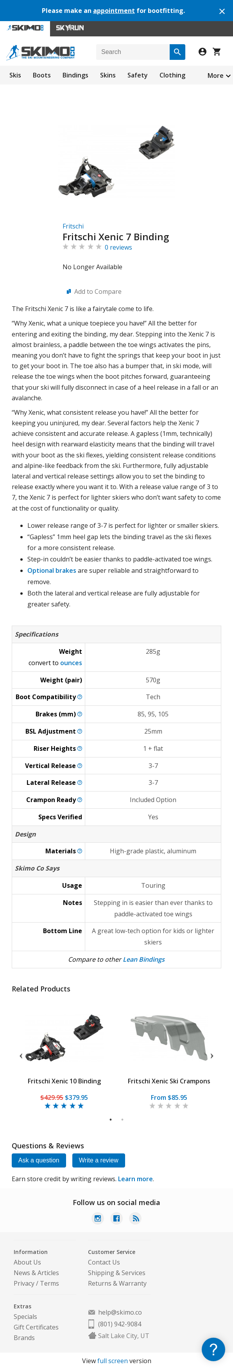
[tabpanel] (64, 1055)
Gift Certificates (36, 1327)
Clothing (172, 75)
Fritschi (73, 226)
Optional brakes (51, 570)
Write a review (98, 1160)
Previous (21, 1054)
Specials (25, 1316)
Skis (15, 75)
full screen (112, 1360)
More (216, 75)
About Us (27, 1262)
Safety (137, 75)
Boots (42, 75)
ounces (71, 662)
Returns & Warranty (117, 1283)
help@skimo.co (120, 1312)
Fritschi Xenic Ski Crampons (168, 1081)
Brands (24, 1337)
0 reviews (118, 247)
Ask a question (38, 1160)
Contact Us (104, 1262)
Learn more (135, 1179)
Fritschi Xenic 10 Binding (63, 1081)
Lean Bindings (144, 959)
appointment (114, 10)
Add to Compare (98, 291)
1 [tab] (111, 1120)
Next (212, 1054)
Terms (49, 1283)
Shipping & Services (116, 1272)
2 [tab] (122, 1120)
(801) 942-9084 (119, 1324)
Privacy (24, 1283)
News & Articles (36, 1272)
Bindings (75, 75)
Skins (108, 75)
